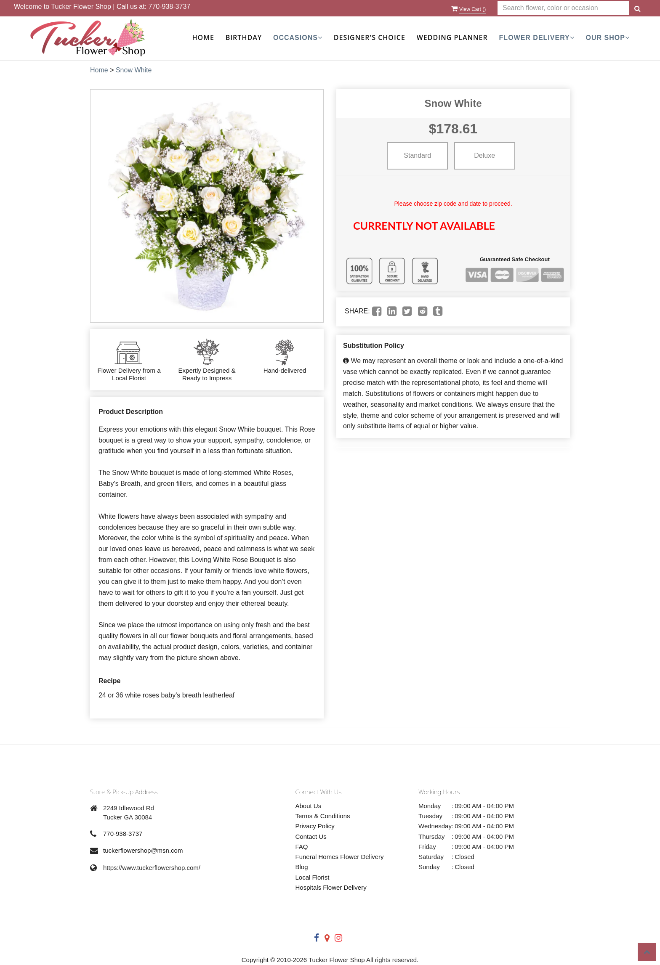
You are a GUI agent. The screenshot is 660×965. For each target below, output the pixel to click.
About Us (308, 805)
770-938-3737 (170, 6)
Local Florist (312, 877)
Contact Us (311, 836)
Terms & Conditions (322, 815)
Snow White (134, 70)
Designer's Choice (369, 37)
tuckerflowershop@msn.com (143, 850)
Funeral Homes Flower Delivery (339, 856)
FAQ (301, 846)
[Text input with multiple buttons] (563, 8)
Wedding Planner (452, 37)
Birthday (244, 37)
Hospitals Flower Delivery (331, 887)
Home (203, 37)
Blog (301, 866)
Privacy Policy (315, 826)
